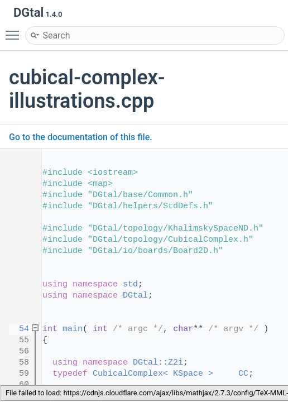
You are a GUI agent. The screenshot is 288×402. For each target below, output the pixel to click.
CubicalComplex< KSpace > (153, 374)
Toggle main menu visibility (15, 30)
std (130, 284)
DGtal (135, 295)
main (73, 329)
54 (16, 329)
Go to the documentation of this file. (80, 137)
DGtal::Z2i (158, 362)
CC (243, 374)
